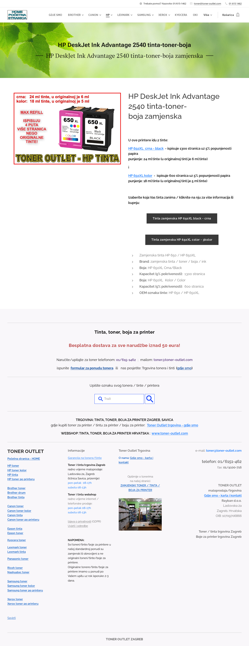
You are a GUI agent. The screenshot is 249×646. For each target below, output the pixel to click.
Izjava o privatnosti (79, 521)
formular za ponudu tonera (92, 368)
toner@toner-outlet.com (207, 3)
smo (188, 368)
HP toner (13, 465)
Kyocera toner (16, 540)
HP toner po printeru (21, 479)
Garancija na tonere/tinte (85, 457)
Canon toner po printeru (23, 519)
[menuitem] (53, 15)
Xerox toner (15, 599)
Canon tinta (15, 515)
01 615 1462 (235, 3)
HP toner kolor (17, 470)
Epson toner (15, 533)
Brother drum (16, 492)
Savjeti (11, 618)
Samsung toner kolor (21, 585)
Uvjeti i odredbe (78, 526)
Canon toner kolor (19, 510)
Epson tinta (14, 528)
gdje (181, 368)
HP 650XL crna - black (146, 148)
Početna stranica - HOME (23, 458)
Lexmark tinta (16, 551)
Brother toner (16, 488)
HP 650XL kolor (140, 176)
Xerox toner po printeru (22, 603)
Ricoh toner (15, 568)
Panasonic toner (17, 558)
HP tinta (12, 474)
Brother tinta (15, 497)
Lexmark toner (17, 547)
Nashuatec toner (18, 572)
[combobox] (119, 399)
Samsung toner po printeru (25, 590)
